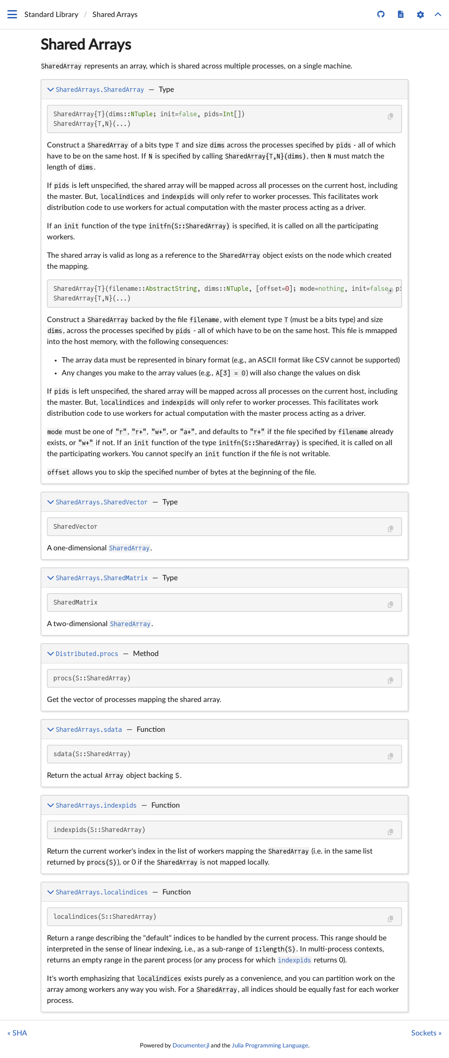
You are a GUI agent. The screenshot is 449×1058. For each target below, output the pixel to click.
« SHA (17, 1033)
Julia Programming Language (270, 1045)
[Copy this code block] (390, 116)
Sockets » (426, 1033)
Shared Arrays (85, 45)
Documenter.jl (191, 1045)
